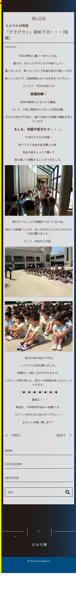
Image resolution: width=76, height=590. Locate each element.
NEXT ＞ (65, 435)
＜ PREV (12, 435)
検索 (67, 492)
